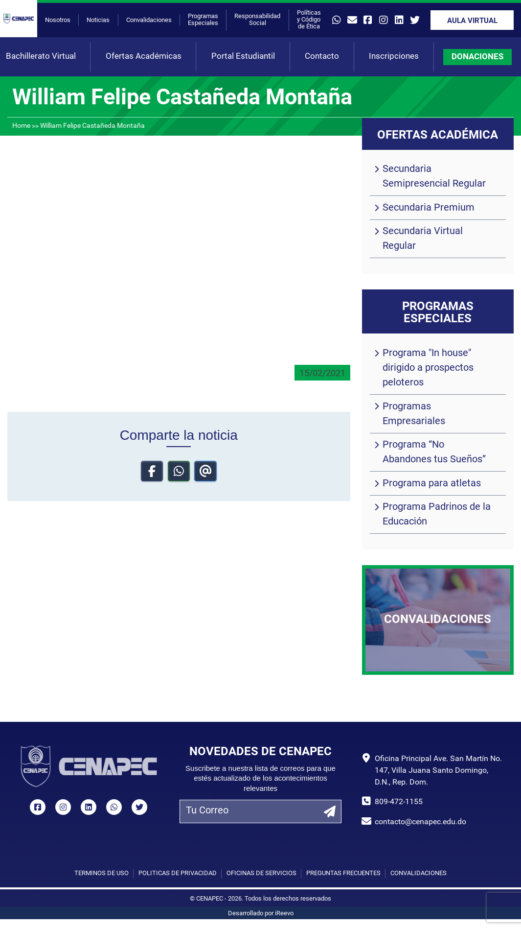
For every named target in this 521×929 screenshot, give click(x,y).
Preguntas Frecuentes (343, 873)
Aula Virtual (472, 21)
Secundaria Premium (429, 208)
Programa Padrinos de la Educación (437, 514)
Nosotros (57, 20)
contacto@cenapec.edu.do (420, 822)
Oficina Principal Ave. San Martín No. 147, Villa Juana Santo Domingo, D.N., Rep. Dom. (438, 770)
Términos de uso (101, 873)
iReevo (284, 913)
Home (21, 126)
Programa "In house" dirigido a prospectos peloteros (428, 368)
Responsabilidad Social (257, 19)
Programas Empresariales (414, 414)
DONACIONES (477, 57)
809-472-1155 (399, 802)
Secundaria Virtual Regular (423, 239)
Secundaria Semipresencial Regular (434, 177)
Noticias (98, 20)
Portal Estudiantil (243, 56)
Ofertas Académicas (143, 56)
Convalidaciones (149, 20)
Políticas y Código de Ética (309, 20)
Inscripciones (394, 56)
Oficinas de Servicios (261, 873)
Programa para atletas (432, 484)
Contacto (322, 56)
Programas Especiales (203, 19)
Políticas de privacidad (177, 873)
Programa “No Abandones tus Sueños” (434, 452)
